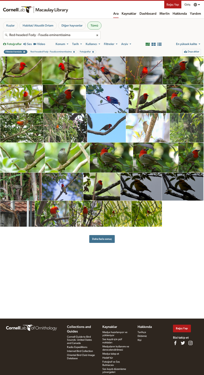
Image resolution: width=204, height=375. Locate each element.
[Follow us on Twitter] (183, 343)
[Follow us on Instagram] (190, 343)
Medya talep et (110, 354)
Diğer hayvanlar (72, 25)
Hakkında (180, 13)
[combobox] (51, 35)
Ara (116, 13)
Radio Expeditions (77, 347)
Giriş (187, 4)
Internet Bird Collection (80, 351)
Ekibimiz (142, 336)
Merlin (164, 13)
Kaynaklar (129, 13)
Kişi (139, 340)
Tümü (94, 25)
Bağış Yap (173, 4)
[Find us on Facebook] (175, 343)
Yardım (195, 13)
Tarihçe (142, 332)
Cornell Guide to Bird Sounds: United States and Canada (79, 340)
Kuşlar (10, 25)
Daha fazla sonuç (102, 239)
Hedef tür (107, 358)
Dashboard (147, 13)
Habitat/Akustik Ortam (38, 25)
